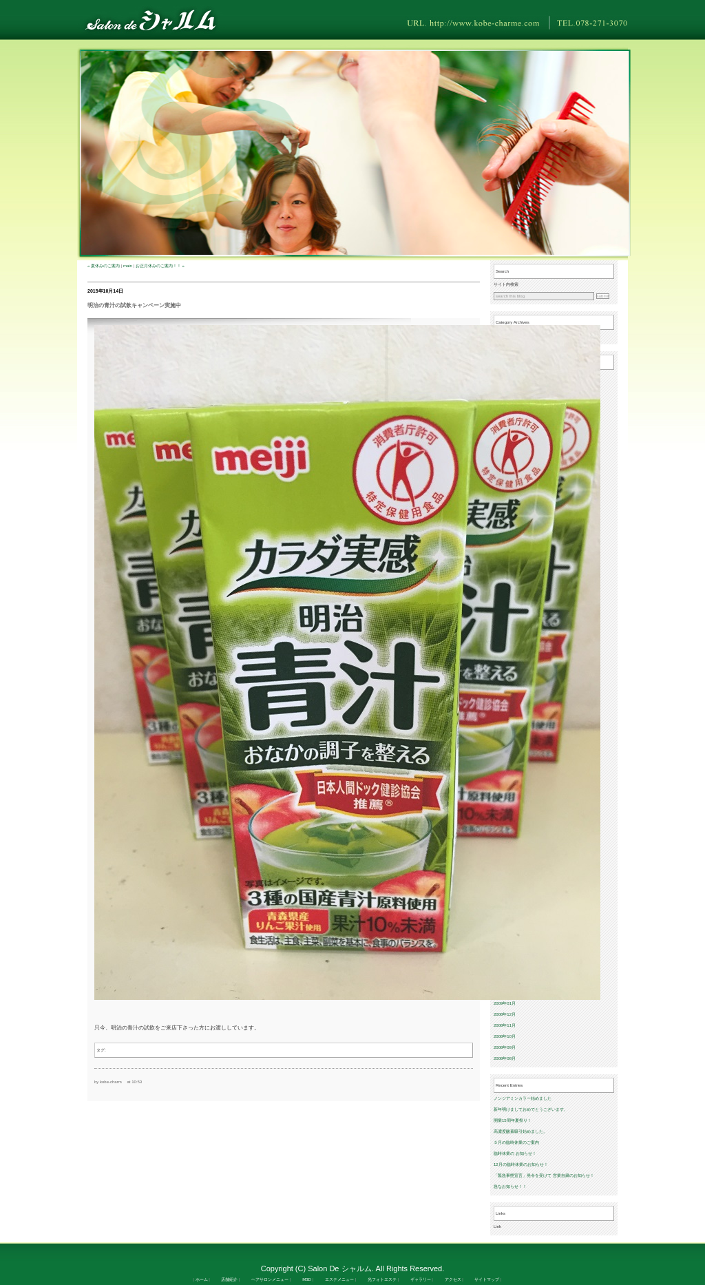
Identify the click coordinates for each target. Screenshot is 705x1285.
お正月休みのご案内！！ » (160, 266)
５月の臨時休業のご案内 (516, 1142)
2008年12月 (505, 1014)
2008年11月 (505, 1025)
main (127, 266)
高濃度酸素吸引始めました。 (520, 1131)
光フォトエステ (382, 1279)
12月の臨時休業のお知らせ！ (521, 1164)
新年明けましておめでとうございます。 (531, 1109)
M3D (306, 1279)
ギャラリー (420, 1279)
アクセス (453, 1279)
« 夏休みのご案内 (103, 266)
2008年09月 (505, 1047)
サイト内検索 (506, 284)
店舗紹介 (229, 1279)
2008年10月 (505, 1036)
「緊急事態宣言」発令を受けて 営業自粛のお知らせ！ (544, 1175)
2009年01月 (505, 1003)
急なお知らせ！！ (510, 1186)
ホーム (202, 1279)
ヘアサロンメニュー (269, 1279)
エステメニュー (339, 1279)
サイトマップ (486, 1279)
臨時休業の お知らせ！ (515, 1153)
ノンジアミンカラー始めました (522, 1098)
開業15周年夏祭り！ (513, 1120)
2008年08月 (505, 1058)
